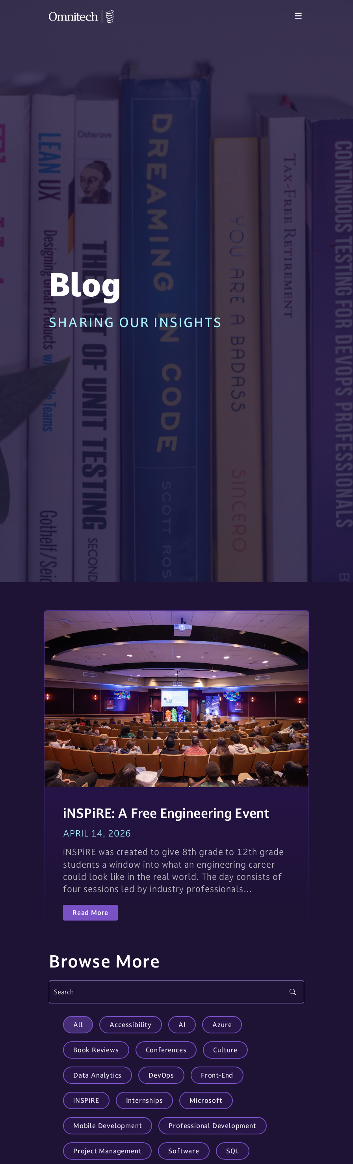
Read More (90, 912)
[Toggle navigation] (298, 16)
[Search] (176, 992)
